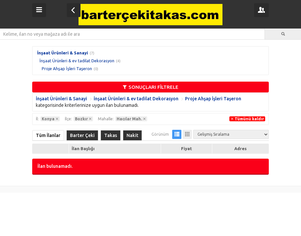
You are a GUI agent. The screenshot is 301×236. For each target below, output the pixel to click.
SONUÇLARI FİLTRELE (150, 87)
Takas (110, 135)
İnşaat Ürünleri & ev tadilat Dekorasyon (76, 60)
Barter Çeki (82, 135)
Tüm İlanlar (48, 135)
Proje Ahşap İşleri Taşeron (67, 68)
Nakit (132, 135)
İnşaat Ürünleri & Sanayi (62, 52)
